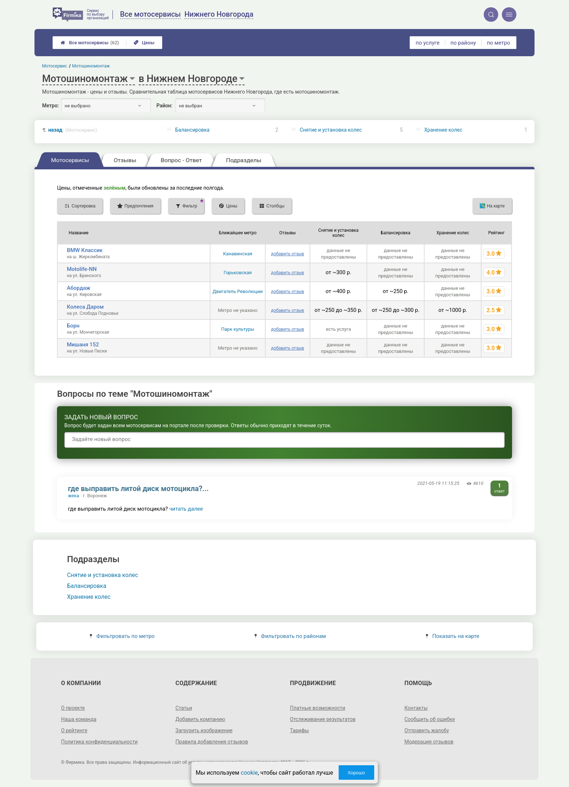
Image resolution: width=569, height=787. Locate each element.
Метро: (50, 105)
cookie (249, 772)
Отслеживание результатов (323, 719)
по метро (498, 43)
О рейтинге (74, 730)
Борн (73, 325)
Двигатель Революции (238, 291)
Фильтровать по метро (122, 636)
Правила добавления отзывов (212, 742)
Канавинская (237, 253)
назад (72, 130)
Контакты (415, 708)
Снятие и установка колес (331, 129)
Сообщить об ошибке (429, 719)
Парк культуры (237, 329)
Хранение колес (443, 129)
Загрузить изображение (204, 730)
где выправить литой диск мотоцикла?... (138, 488)
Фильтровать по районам (290, 636)
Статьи (184, 708)
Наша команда (79, 719)
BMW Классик (84, 250)
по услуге (428, 43)
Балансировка (192, 129)
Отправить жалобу (426, 730)
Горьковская (238, 272)
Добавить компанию (200, 719)
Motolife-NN (82, 269)
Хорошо (356, 772)
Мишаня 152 (83, 344)
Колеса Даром (85, 307)
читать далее (186, 509)
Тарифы (299, 730)
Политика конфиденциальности (99, 742)
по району (463, 43)
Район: (164, 105)
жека (73, 495)
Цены (144, 42)
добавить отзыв (287, 253)
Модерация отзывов (428, 742)
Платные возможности (317, 708)
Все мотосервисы (90, 42)
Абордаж (78, 288)
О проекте (73, 708)
